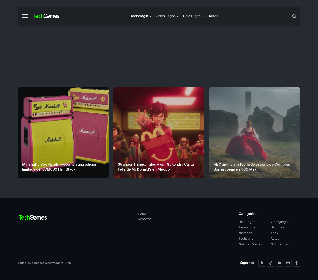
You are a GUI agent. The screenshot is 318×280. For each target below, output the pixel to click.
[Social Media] (262, 263)
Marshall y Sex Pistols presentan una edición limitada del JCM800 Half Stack (59, 166)
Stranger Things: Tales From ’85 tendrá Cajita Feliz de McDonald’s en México (156, 166)
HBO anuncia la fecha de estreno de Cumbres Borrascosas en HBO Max (252, 166)
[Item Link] (63, 132)
